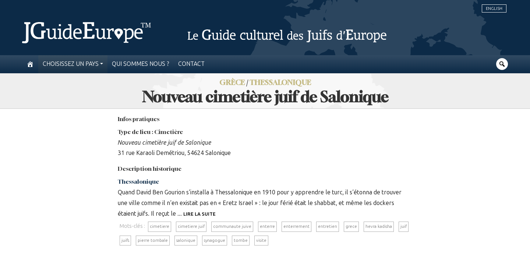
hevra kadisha (378, 226)
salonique (185, 240)
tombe (241, 240)
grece (351, 226)
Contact (191, 63)
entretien (327, 226)
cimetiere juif (191, 226)
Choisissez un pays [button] (71, 63)
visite (261, 240)
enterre (267, 226)
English (494, 8)
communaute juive (232, 226)
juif (403, 226)
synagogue (214, 240)
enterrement (296, 226)
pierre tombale (153, 240)
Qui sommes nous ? (140, 63)
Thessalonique (138, 181)
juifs (125, 240)
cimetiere (159, 226)
